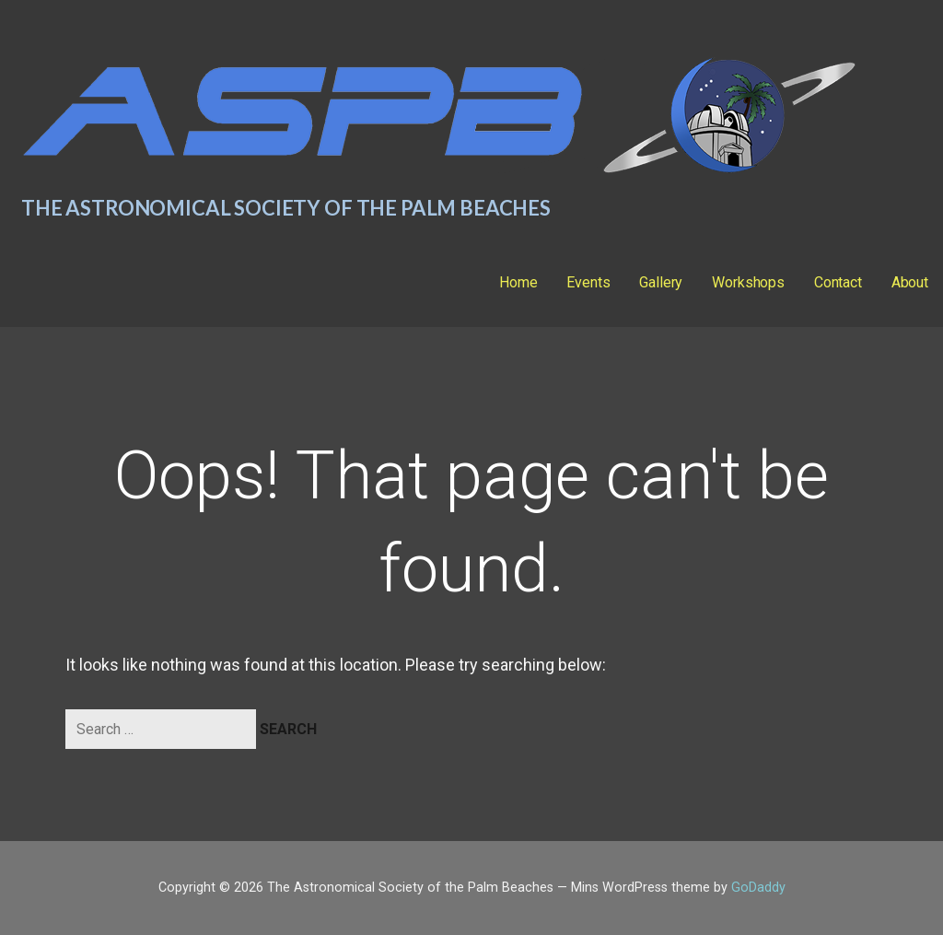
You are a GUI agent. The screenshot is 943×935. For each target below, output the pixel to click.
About (909, 282)
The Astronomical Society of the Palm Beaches (286, 207)
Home (518, 282)
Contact (838, 282)
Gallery (660, 282)
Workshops (748, 282)
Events (588, 282)
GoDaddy (758, 887)
